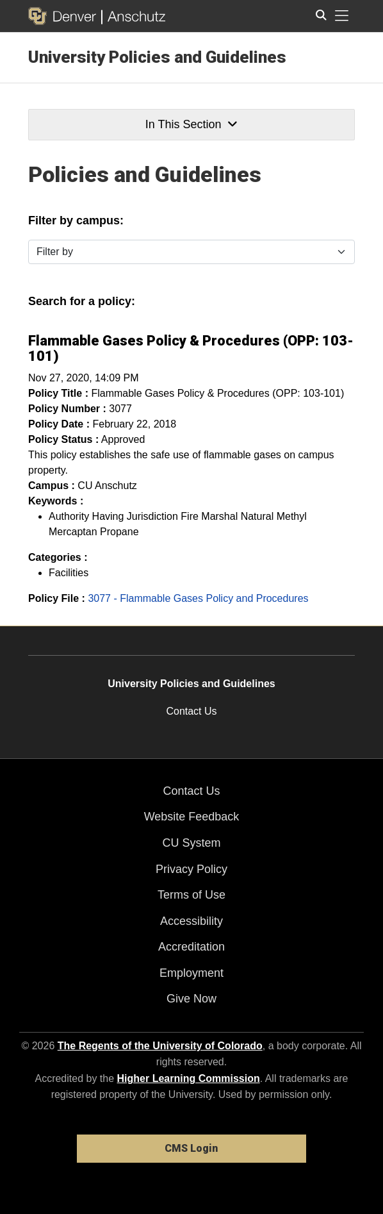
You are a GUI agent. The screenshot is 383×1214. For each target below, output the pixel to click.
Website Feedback (192, 816)
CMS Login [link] (191, 1148)
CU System (191, 842)
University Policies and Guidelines (157, 57)
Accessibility (191, 921)
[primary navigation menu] (342, 16)
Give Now (191, 998)
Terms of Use (191, 894)
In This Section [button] (191, 124)
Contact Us (191, 711)
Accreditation (191, 946)
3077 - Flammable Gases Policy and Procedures (198, 598)
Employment (191, 973)
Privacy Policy (191, 869)
